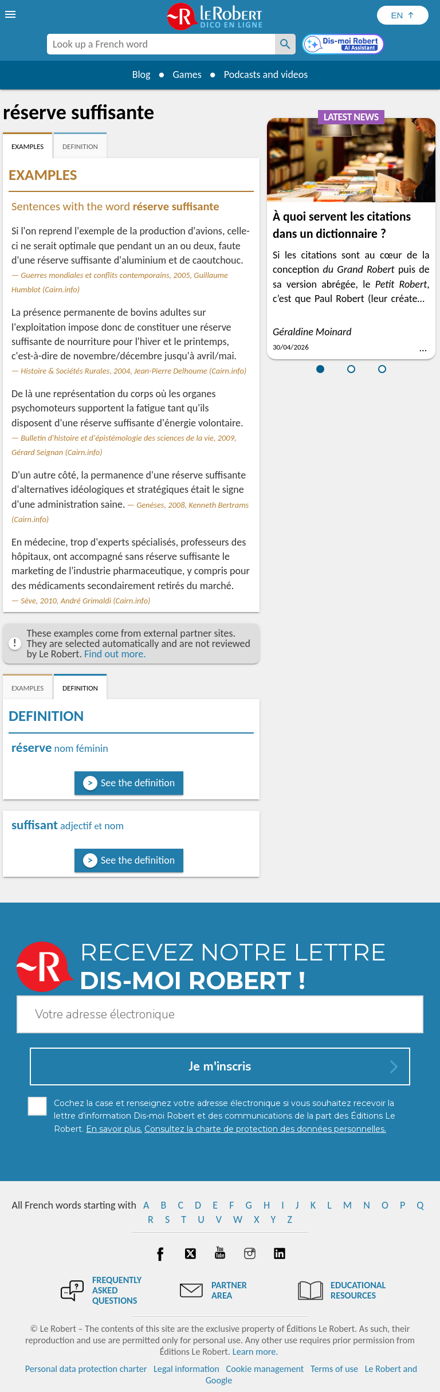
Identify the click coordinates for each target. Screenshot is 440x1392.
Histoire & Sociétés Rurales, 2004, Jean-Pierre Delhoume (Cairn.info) (133, 371)
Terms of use (334, 1368)
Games (186, 74)
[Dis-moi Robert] (344, 45)
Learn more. (255, 1351)
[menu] (11, 14)
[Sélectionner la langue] (403, 15)
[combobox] (161, 44)
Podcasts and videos (266, 74)
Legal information (186, 1368)
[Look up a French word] (285, 44)
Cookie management (265, 1368)
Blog (141, 74)
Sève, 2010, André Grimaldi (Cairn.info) (85, 600)
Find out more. (115, 654)
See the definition (138, 783)
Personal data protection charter (86, 1368)
